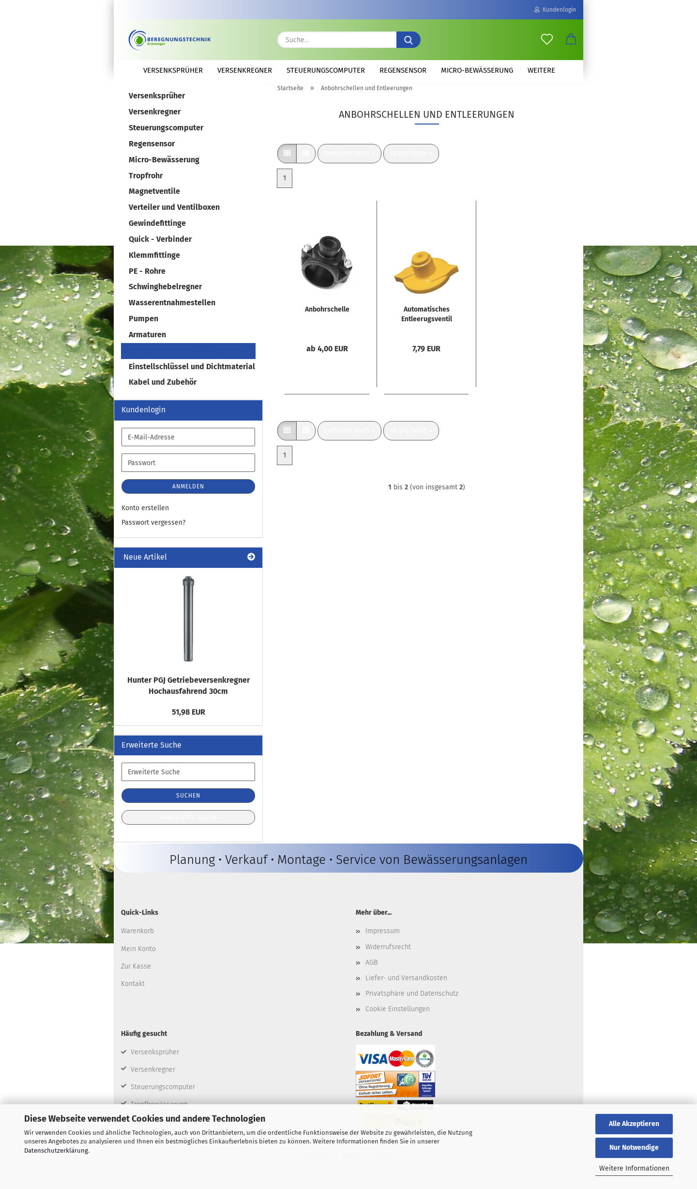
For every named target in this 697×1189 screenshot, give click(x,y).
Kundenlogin (555, 9)
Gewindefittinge (157, 229)
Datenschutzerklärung (56, 1150)
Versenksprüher (173, 70)
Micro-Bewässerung (477, 70)
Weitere (541, 70)
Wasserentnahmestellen (172, 308)
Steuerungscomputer (326, 70)
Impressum (382, 937)
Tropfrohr (146, 181)
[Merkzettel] (547, 39)
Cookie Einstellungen (397, 1015)
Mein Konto (138, 954)
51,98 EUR (188, 717)
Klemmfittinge (154, 260)
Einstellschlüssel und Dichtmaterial (192, 371)
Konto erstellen (145, 514)
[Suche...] (408, 39)
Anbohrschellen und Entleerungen (182, 356)
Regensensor (402, 70)
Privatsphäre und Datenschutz (411, 999)
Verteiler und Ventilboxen (174, 213)
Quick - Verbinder (160, 245)
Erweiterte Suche (188, 823)
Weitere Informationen (634, 1168)
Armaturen (147, 340)
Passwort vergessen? (153, 528)
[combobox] (349, 159)
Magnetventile (154, 197)
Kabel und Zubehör (163, 387)
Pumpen (143, 324)
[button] (571, 39)
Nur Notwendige (634, 1147)
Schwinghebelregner (165, 292)
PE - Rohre (147, 276)
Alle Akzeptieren (634, 1124)
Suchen (188, 801)
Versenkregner (244, 70)
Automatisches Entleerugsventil (426, 320)
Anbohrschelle (327, 315)
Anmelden (188, 492)
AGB (371, 968)
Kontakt (133, 990)
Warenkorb (137, 937)
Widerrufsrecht (388, 952)
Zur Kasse (136, 972)
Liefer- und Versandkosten (406, 984)
